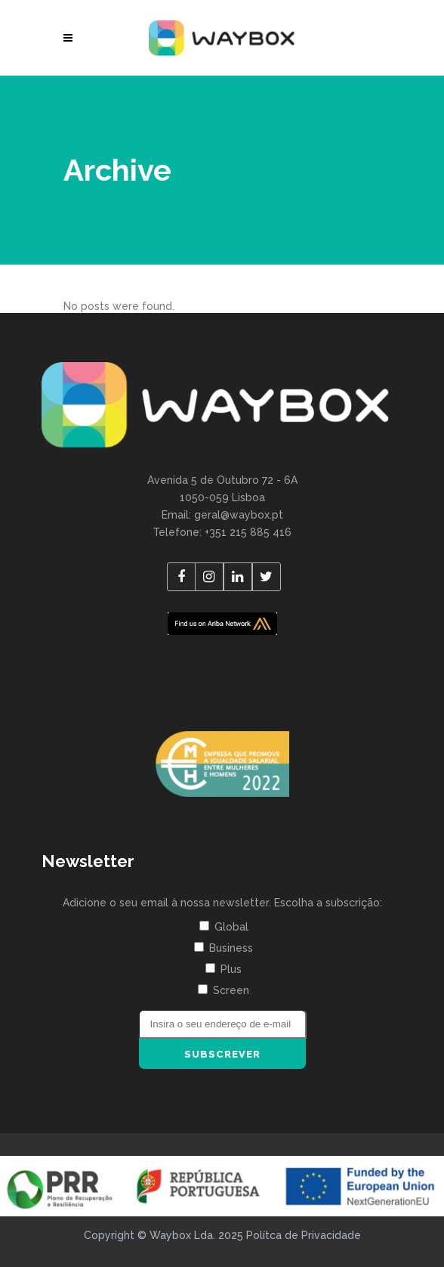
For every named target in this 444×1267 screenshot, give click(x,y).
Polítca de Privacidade (303, 1235)
